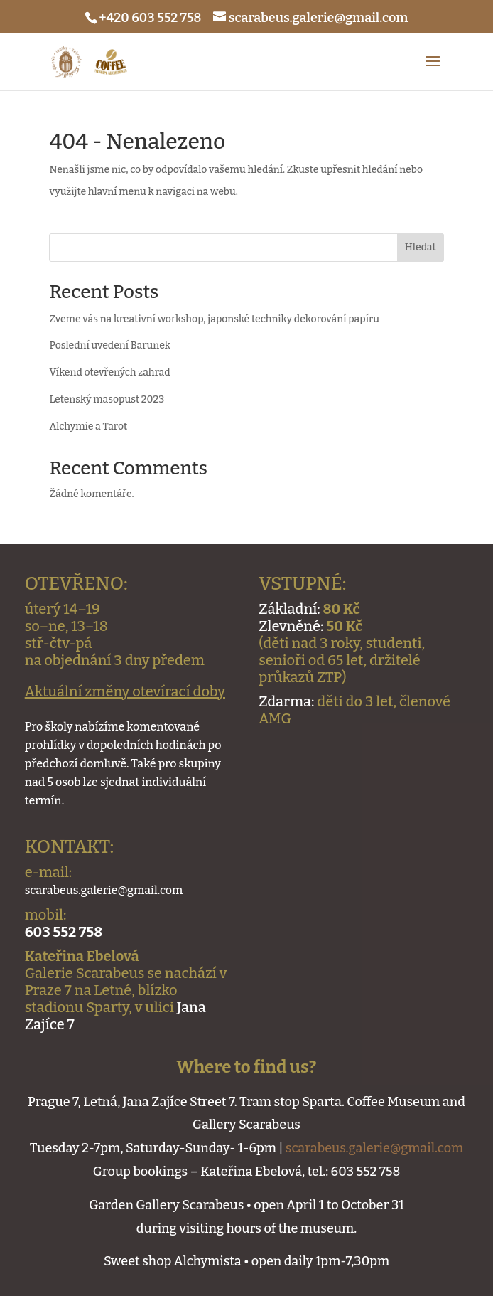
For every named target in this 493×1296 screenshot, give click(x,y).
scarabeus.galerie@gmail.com (374, 1148)
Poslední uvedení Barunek (109, 345)
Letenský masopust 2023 (106, 399)
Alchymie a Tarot (88, 426)
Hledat (420, 247)
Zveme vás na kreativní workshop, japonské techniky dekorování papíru (214, 319)
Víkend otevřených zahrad (109, 372)
